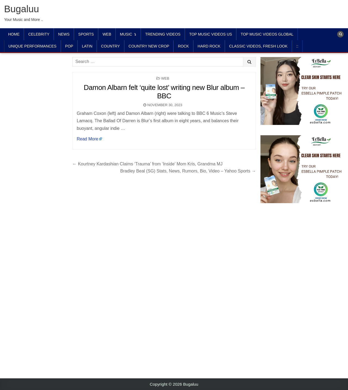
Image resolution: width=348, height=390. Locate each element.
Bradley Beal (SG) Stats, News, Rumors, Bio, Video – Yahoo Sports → (188, 171)
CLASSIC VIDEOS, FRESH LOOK (258, 46)
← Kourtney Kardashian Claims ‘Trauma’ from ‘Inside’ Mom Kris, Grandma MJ (147, 164)
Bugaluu (21, 9)
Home (14, 34)
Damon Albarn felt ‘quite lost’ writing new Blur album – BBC (164, 91)
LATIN (87, 46)
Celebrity (38, 34)
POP (69, 46)
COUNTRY (110, 46)
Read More (87, 139)
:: (297, 46)
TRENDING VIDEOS (163, 34)
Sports (86, 34)
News (64, 34)
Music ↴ (128, 34)
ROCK (183, 46)
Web (106, 34)
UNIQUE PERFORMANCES (32, 46)
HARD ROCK (209, 46)
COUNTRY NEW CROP (149, 46)
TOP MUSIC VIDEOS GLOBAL (267, 34)
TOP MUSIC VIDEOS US (210, 34)
